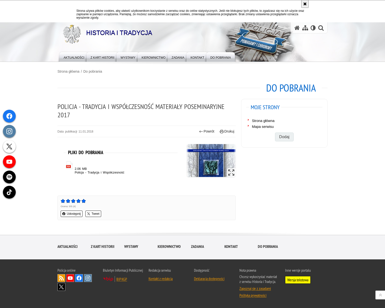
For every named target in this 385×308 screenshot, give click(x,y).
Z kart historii (102, 246)
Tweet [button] (93, 213)
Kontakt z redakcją (161, 278)
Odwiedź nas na (70, 278)
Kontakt (231, 246)
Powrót (206, 131)
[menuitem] (74, 56)
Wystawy (131, 246)
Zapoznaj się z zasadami (255, 288)
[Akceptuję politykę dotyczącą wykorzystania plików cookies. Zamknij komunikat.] (305, 4)
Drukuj (227, 131)
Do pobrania (92, 71)
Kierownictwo (169, 246)
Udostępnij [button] (71, 213)
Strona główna (68, 71)
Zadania (197, 246)
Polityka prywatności (252, 295)
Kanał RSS (61, 278)
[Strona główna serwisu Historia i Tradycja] (297, 28)
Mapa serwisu (263, 127)
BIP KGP (121, 279)
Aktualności (67, 246)
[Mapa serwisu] (305, 28)
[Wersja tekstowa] (313, 28)
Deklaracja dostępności (209, 278)
